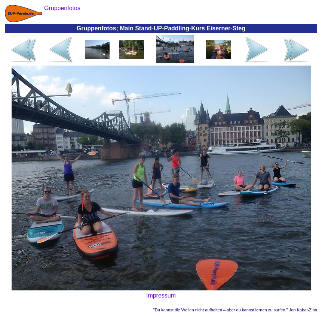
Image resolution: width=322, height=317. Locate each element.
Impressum (161, 295)
